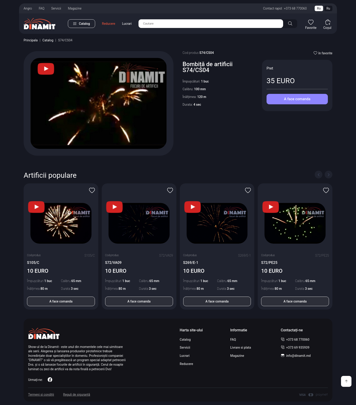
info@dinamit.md (298, 356)
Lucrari (127, 23)
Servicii (56, 8)
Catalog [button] (84, 23)
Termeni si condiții (41, 394)
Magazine (75, 8)
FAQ (41, 8)
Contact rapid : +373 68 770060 (285, 8)
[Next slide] (328, 174)
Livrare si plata (240, 347)
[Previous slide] (318, 174)
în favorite (323, 53)
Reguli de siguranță (76, 394)
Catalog (47, 40)
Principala (31, 40)
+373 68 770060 (297, 339)
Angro (28, 8)
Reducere (108, 23)
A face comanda (297, 99)
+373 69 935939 (297, 347)
